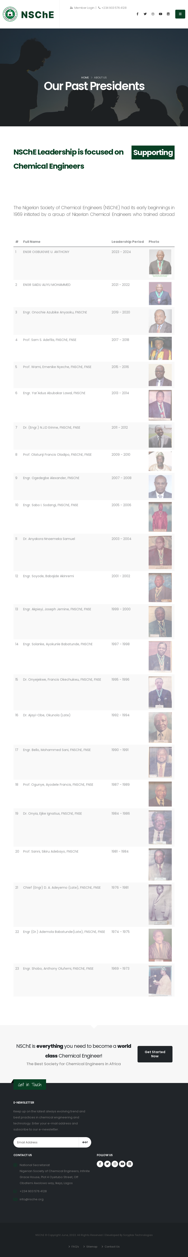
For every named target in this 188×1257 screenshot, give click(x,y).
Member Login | (83, 8)
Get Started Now (155, 1054)
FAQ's (75, 1246)
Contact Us (112, 1246)
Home (85, 77)
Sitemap (91, 1246)
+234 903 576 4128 (112, 8)
